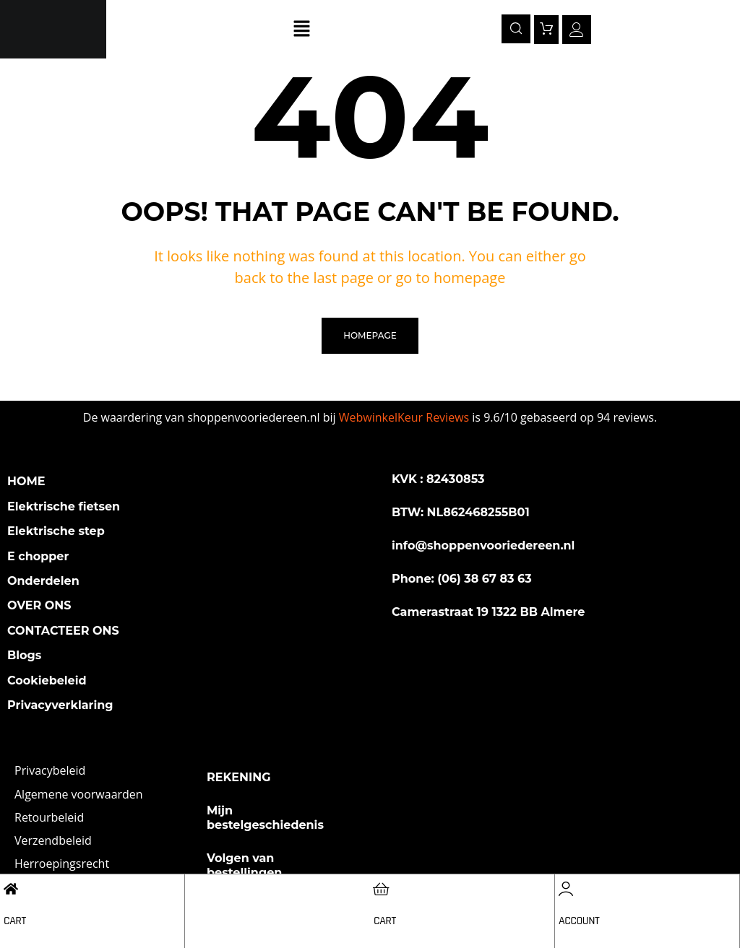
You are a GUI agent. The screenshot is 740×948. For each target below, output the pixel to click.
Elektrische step (56, 531)
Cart (15, 921)
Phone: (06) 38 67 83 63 (462, 579)
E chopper (38, 556)
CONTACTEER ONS (63, 631)
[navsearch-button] (516, 28)
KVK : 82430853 (438, 479)
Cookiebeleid (47, 680)
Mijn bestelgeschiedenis (265, 818)
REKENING (239, 777)
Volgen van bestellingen (244, 865)
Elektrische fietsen (63, 506)
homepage (369, 335)
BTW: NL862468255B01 (461, 512)
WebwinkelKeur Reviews (404, 417)
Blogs (24, 655)
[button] (302, 29)
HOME (26, 481)
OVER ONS (39, 605)
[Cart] (11, 889)
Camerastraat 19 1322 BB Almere (488, 612)
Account (579, 921)
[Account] (566, 889)
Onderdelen (43, 581)
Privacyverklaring (60, 705)
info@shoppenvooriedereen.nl (483, 545)
